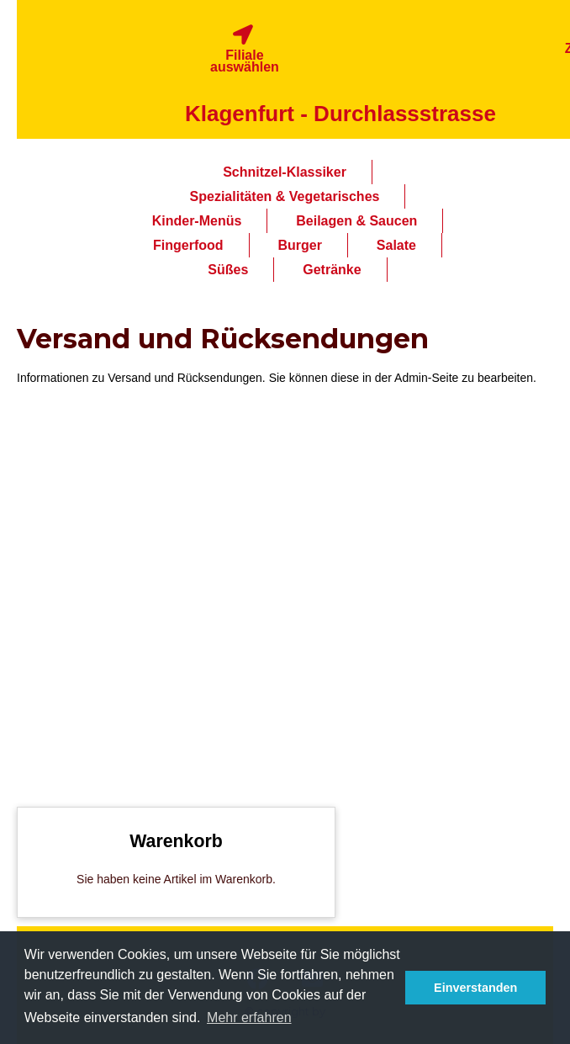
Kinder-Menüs (197, 221)
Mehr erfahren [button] (249, 1017)
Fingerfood (188, 245)
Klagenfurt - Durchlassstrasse (340, 114)
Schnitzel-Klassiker (284, 172)
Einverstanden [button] (475, 987)
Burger (299, 245)
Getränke (332, 269)
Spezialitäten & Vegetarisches (285, 196)
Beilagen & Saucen (356, 221)
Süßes (228, 269)
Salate (396, 245)
